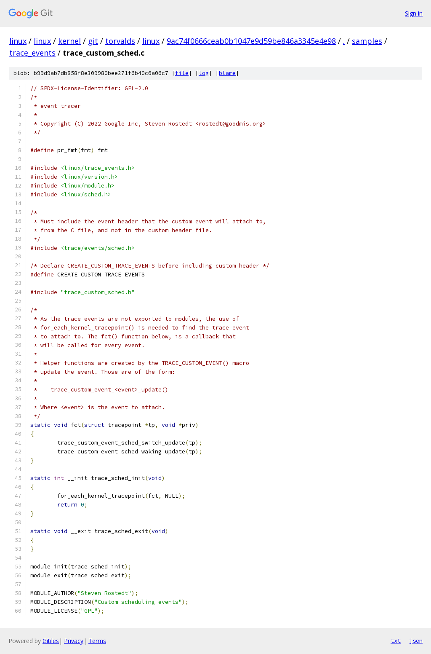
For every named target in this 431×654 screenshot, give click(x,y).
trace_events (32, 53)
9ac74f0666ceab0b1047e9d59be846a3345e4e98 (251, 41)
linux (18, 41)
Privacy (73, 641)
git (93, 41)
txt (396, 640)
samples (367, 41)
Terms (97, 641)
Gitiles (51, 641)
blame (227, 73)
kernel (69, 41)
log (204, 73)
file (182, 73)
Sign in (414, 13)
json (416, 640)
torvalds (120, 41)
